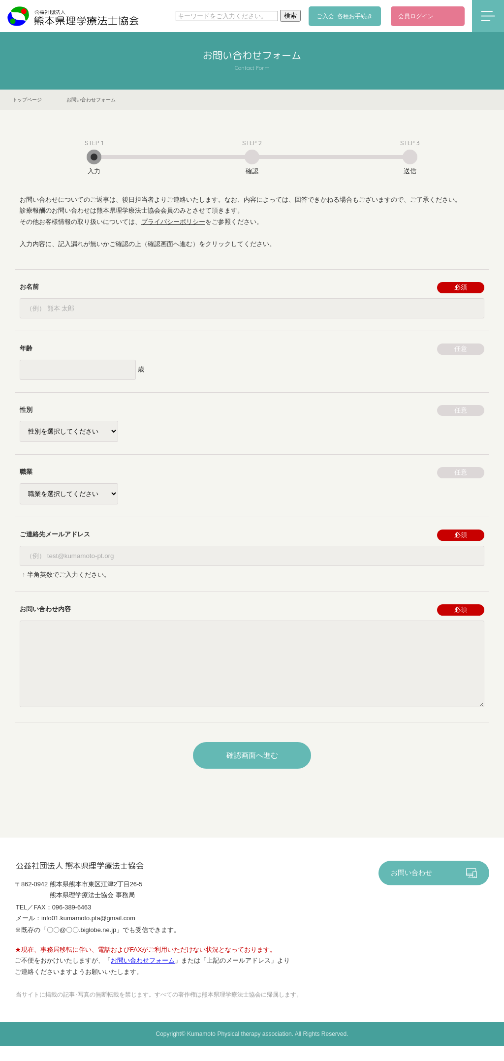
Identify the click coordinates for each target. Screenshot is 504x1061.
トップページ (27, 99)
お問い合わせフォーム (143, 976)
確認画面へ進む (252, 770)
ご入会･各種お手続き (346, 16)
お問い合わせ (411, 888)
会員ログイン (416, 16)
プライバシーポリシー (173, 221)
